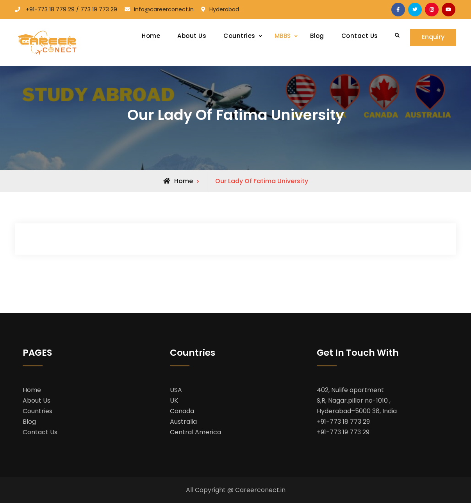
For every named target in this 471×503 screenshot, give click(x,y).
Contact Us (359, 36)
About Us (191, 36)
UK (174, 400)
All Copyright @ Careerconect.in (235, 489)
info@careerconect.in (164, 9)
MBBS (283, 36)
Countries (239, 36)
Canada (182, 411)
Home (151, 36)
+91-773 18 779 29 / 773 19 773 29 (71, 9)
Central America (195, 432)
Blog (317, 36)
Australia (183, 421)
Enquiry (433, 37)
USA (176, 389)
